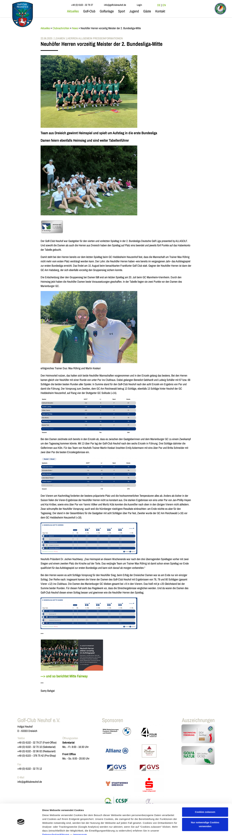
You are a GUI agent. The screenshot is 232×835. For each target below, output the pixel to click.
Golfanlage (107, 11)
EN (164, 5)
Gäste (147, 11)
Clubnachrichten (61, 28)
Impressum (80, 819)
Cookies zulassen (205, 797)
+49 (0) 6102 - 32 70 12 (29, 769)
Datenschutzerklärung (55, 819)
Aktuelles (73, 11)
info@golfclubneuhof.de (29, 782)
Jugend (134, 11)
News (75, 28)
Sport (121, 11)
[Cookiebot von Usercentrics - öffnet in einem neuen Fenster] (21, 828)
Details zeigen (50, 828)
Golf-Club (89, 11)
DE (159, 5)
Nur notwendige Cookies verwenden (205, 809)
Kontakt (160, 11)
